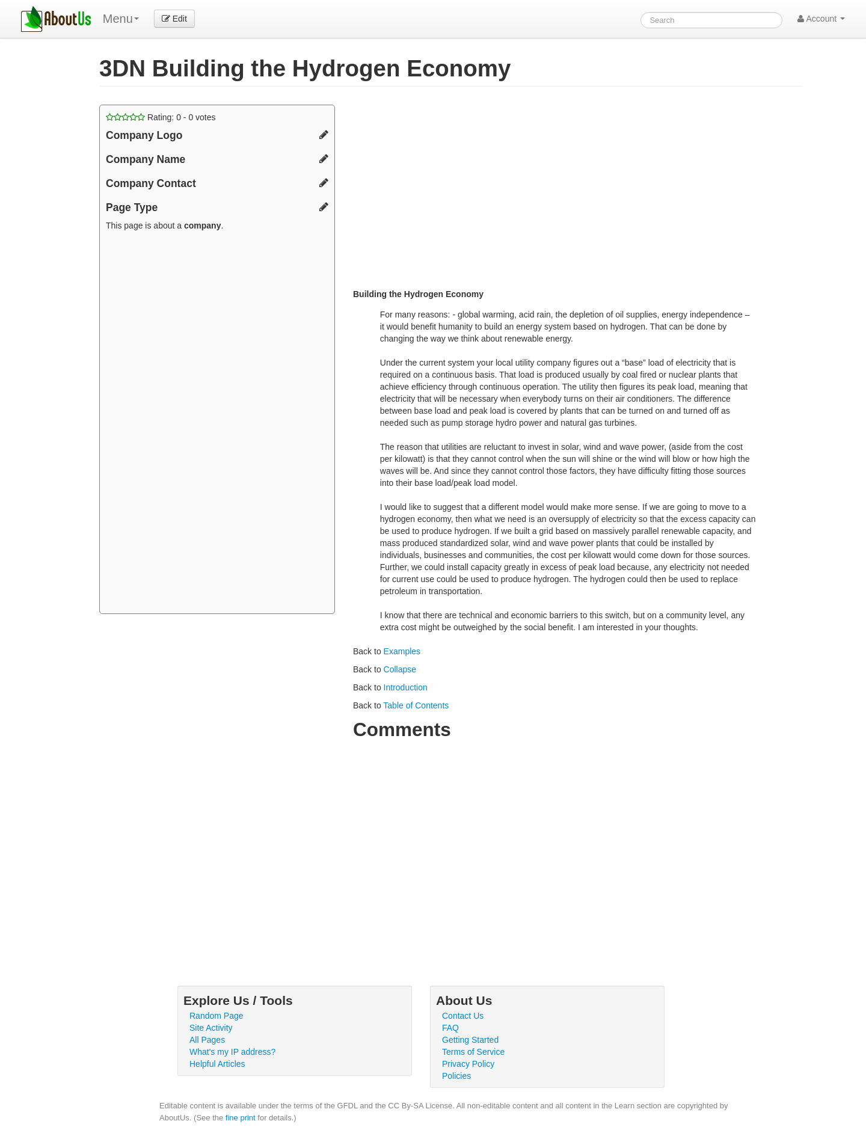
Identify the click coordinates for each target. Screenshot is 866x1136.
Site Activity (211, 1028)
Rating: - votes (161, 117)
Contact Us (463, 1016)
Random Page (216, 1016)
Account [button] (821, 18)
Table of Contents (416, 705)
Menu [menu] (121, 18)
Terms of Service (473, 1052)
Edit (174, 18)
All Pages (207, 1040)
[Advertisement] (217, 424)
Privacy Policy (468, 1064)
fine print (241, 1117)
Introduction (406, 687)
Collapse (400, 669)
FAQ (450, 1028)
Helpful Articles (217, 1064)
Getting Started (470, 1040)
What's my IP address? (232, 1052)
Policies (456, 1076)
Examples (402, 651)
